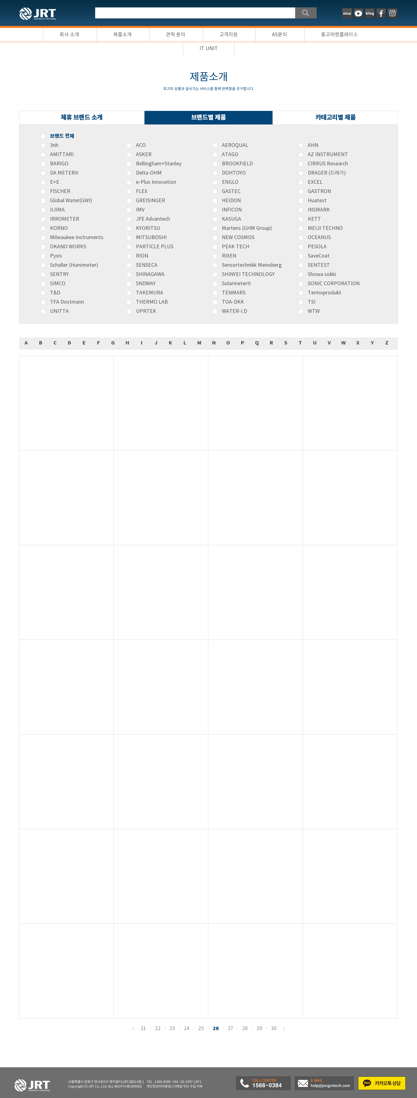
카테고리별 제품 (335, 117)
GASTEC (231, 191)
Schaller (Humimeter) (74, 265)
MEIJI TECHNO (325, 228)
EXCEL (315, 182)
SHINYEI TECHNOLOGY (248, 274)
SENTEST (319, 265)
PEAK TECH (235, 247)
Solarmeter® (236, 283)
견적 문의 (175, 34)
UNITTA (59, 311)
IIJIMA (57, 210)
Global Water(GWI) (71, 200)
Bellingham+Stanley (158, 164)
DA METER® (64, 173)
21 (143, 1028)
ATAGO (230, 154)
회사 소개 (69, 34)
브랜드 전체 (62, 136)
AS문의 (279, 34)
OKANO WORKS (68, 247)
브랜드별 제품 (208, 117)
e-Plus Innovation (156, 182)
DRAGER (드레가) (327, 173)
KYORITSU (148, 228)
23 (172, 1028)
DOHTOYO (234, 173)
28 (245, 1028)
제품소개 (122, 34)
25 (201, 1028)
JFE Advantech (153, 219)
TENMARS (233, 293)
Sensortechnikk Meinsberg (252, 265)
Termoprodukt (324, 293)
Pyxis (56, 256)
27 (230, 1028)
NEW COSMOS (238, 237)
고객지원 (228, 34)
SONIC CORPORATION (334, 283)
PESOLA (317, 247)
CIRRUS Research (328, 164)
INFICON (232, 210)
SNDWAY (146, 283)
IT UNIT (208, 48)
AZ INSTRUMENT (328, 154)
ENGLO (230, 182)
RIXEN (229, 256)
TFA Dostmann (67, 302)
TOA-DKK (233, 302)
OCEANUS (319, 237)
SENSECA (146, 265)
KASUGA (231, 219)
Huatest (317, 200)
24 (186, 1028)
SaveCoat (319, 256)
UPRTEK (146, 311)
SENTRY (59, 274)
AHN (313, 145)
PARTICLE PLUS (154, 247)
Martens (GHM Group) (247, 228)
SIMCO (57, 283)
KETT (314, 219)
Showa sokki (322, 274)
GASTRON (319, 191)
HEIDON (231, 200)
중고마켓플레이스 (339, 34)
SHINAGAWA (150, 274)
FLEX (141, 191)
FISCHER (60, 191)
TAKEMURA (149, 293)
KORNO (59, 228)
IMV (140, 210)
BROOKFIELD (237, 164)
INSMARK (319, 210)
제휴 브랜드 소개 (81, 117)
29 (259, 1028)
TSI (311, 302)
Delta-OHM (149, 173)
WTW (314, 311)
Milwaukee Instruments (76, 237)
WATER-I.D (234, 311)
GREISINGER (150, 200)
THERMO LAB (152, 302)
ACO (141, 145)
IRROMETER (64, 219)
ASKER (144, 154)
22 (157, 1028)
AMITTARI (62, 154)
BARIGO (59, 164)
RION (142, 256)
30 (273, 1028)
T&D (55, 293)
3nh (54, 145)
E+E (54, 182)
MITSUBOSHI (151, 237)
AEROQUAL (235, 145)
